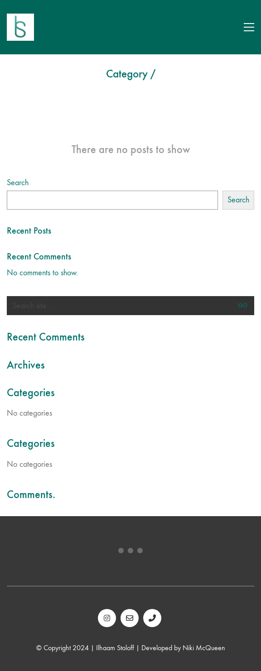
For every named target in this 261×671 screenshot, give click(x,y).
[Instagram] (107, 618)
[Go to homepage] (20, 27)
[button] (249, 27)
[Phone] (152, 618)
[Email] (130, 618)
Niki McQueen (204, 647)
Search (18, 182)
